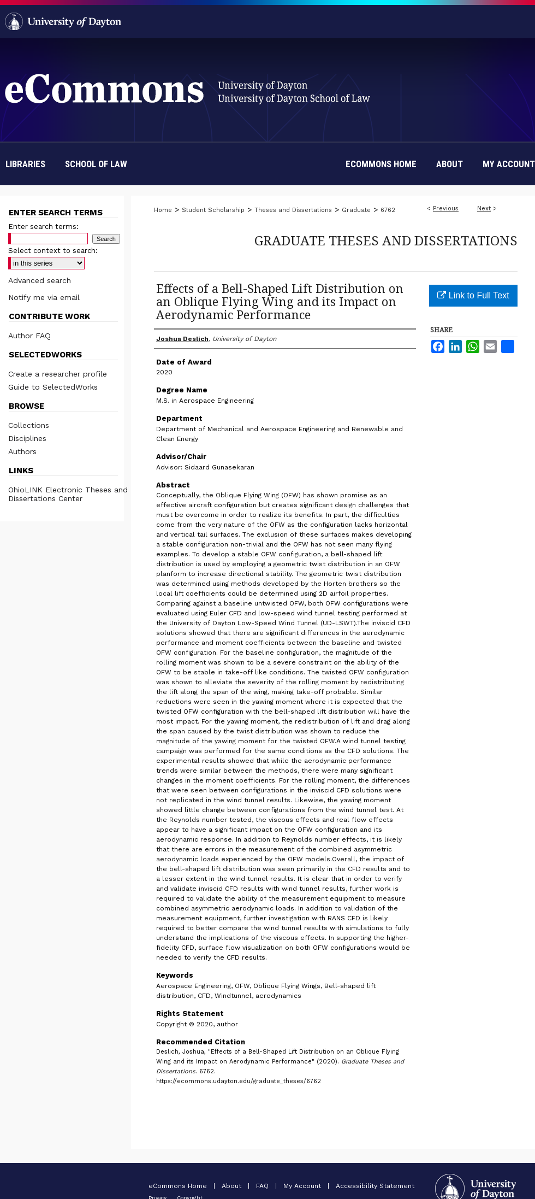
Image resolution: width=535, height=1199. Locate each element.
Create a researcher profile (57, 373)
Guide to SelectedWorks (53, 387)
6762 (388, 210)
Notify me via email (44, 297)
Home (163, 210)
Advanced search (39, 280)
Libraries (25, 163)
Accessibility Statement (375, 1186)
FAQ (263, 1186)
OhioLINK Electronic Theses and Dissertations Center (68, 494)
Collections (28, 425)
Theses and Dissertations (293, 210)
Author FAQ (29, 335)
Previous (446, 208)
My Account (303, 1186)
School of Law (96, 163)
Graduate (356, 210)
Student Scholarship (213, 210)
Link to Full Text (473, 295)
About (232, 1186)
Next (484, 208)
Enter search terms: (43, 226)
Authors (22, 451)
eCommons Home (178, 1186)
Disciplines (27, 438)
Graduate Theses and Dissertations (386, 240)
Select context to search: (53, 250)
